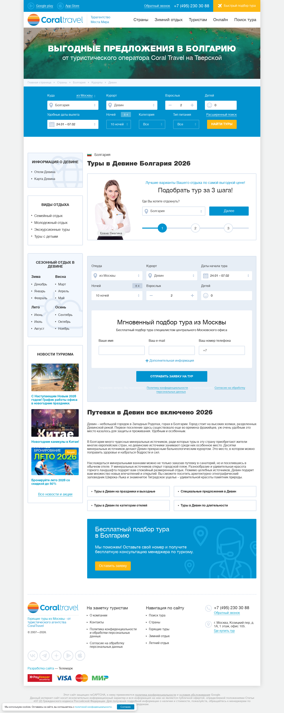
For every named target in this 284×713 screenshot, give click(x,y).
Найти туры (222, 124)
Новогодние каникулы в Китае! (55, 442)
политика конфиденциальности (155, 694)
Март (62, 284)
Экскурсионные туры (52, 230)
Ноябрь (63, 328)
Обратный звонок (227, 613)
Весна (60, 277)
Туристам (198, 19)
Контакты (97, 622)
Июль (38, 322)
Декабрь (40, 284)
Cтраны (141, 19)
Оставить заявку (113, 566)
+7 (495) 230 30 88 (191, 6)
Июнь (38, 315)
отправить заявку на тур (171, 376)
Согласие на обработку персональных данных (107, 645)
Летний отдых (159, 643)
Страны (154, 622)
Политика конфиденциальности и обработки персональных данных (113, 632)
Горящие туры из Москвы (46, 619)
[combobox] (80, 96)
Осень (60, 307)
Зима (35, 277)
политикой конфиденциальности (93, 707)
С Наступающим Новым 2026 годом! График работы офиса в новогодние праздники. (54, 400)
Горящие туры (159, 629)
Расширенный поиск (221, 114)
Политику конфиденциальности (167, 387)
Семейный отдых (48, 216)
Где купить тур (224, 631)
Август (39, 328)
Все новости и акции (55, 494)
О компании (98, 615)
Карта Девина (44, 179)
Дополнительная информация (171, 360)
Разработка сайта (41, 668)
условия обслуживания (194, 694)
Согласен (126, 707)
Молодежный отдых (50, 223)
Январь (39, 291)
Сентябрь (65, 315)
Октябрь (64, 322)
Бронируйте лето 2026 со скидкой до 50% (50, 482)
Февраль (40, 298)
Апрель (63, 291)
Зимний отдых (169, 19)
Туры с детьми (46, 236)
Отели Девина (44, 172)
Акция (71, 452)
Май (61, 298)
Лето (35, 307)
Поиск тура (245, 19)
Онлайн (220, 19)
